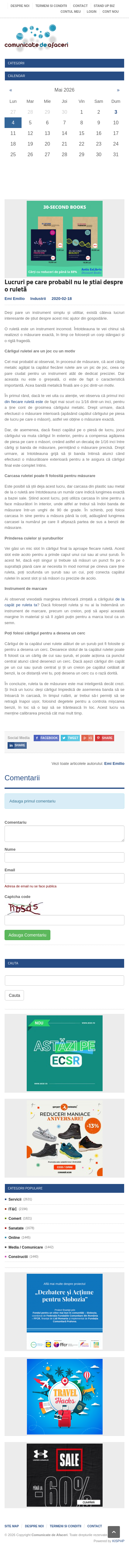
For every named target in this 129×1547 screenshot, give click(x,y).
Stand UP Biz (104, 6)
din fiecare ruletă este (24, 401)
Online (14, 1238)
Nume (10, 849)
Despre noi (20, 6)
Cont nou (111, 11)
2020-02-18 (62, 298)
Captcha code (17, 896)
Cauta (14, 995)
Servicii (15, 1199)
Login (92, 11)
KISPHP (118, 1541)
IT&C (12, 1209)
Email (10, 870)
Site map (12, 1526)
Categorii (16, 63)
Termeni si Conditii (51, 6)
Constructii (18, 1257)
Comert (14, 1218)
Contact (80, 6)
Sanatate (16, 1228)
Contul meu (71, 11)
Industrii (38, 298)
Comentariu (15, 822)
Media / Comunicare (25, 1247)
